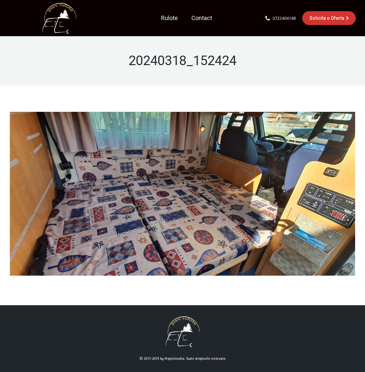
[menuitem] (169, 18)
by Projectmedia (172, 358)
